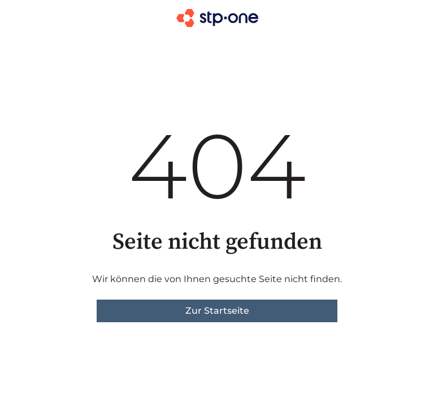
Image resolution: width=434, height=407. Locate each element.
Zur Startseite (217, 310)
